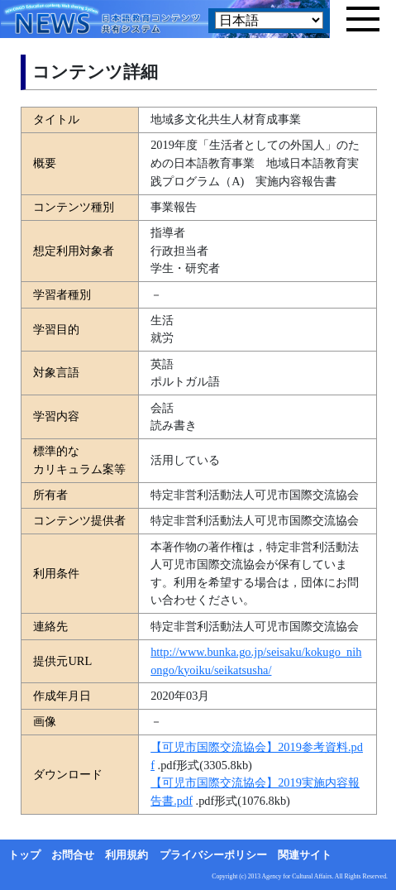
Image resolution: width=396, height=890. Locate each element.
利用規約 (126, 855)
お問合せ (72, 855)
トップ (24, 855)
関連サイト (305, 855)
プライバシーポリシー (213, 855)
